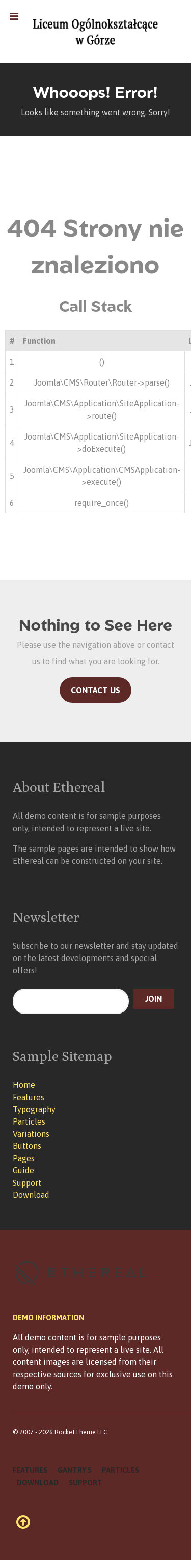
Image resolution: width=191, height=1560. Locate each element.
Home (24, 1084)
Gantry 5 (75, 1470)
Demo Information (48, 1317)
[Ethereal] (95, 32)
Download (31, 1194)
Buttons (27, 1146)
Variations (31, 1133)
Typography (34, 1109)
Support (27, 1182)
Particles (29, 1121)
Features (28, 1097)
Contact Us (95, 690)
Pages (24, 1158)
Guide (23, 1170)
